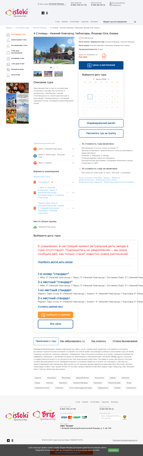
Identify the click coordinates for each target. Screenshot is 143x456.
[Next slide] (69, 52)
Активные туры (17, 58)
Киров (37, 383)
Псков (129, 383)
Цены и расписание (101, 65)
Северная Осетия (42, 388)
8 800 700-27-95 (79, 5)
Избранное (116, 5)
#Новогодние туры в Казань (106, 180)
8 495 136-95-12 (98, 5)
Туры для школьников (16, 52)
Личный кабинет (118, 3)
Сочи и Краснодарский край (80, 388)
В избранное (86, 38)
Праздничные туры (19, 45)
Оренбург (98, 383)
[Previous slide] (38, 52)
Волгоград (66, 378)
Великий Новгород (57, 4)
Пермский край (114, 383)
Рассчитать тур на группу (101, 133)
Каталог (65, 21)
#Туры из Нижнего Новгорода (90, 178)
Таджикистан (103, 388)
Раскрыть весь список (42, 176)
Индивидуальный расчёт (101, 123)
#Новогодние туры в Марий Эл (91, 182)
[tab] (51, 67)
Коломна (49, 383)
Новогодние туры (19, 40)
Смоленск (59, 388)
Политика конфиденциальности (125, 440)
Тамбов (117, 388)
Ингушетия (99, 378)
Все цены (55, 324)
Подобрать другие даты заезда (55, 262)
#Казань (106, 178)
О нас (57, 21)
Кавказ (112, 378)
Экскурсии (15, 75)
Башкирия (51, 378)
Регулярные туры (22, 28)
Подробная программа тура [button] (44, 143)
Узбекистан (131, 388)
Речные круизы (17, 69)
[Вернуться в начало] (17, 13)
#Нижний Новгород (86, 180)
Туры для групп (17, 64)
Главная (9, 28)
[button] (69, 41)
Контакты (94, 21)
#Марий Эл (116, 178)
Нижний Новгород (40, 28)
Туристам (85, 21)
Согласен (113, 450)
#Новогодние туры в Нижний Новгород (119, 182)
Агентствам (74, 21)
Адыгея (38, 378)
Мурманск (63, 383)
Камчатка (125, 378)
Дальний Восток (82, 378)
